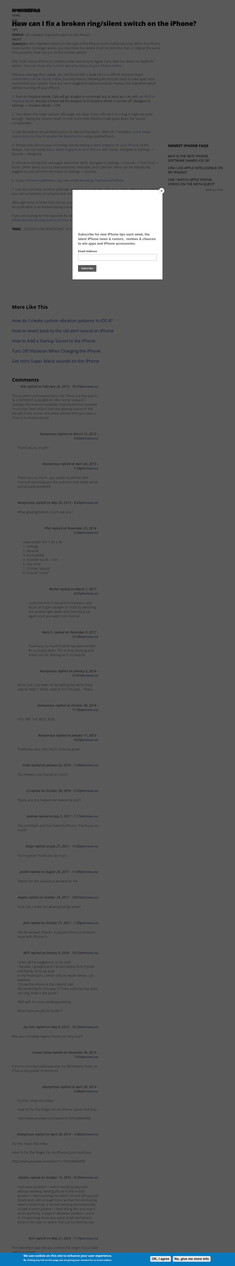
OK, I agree (160, 1259)
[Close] (161, 191)
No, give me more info (191, 1259)
